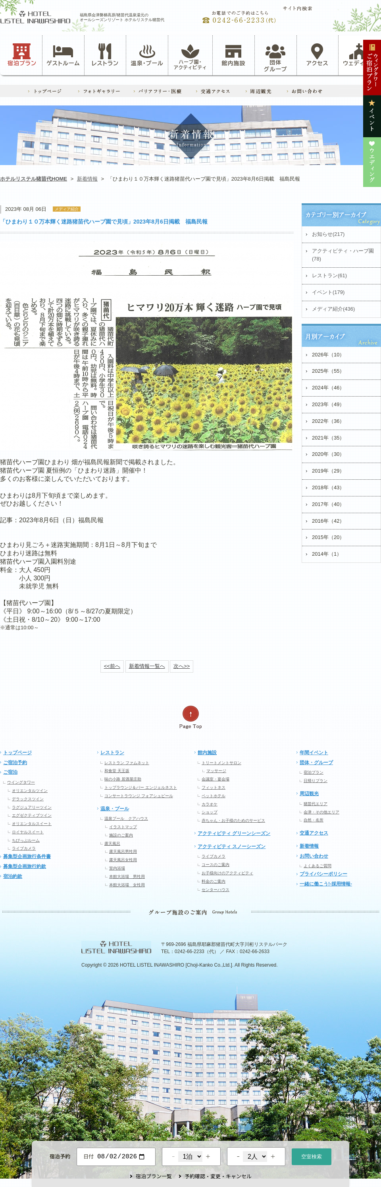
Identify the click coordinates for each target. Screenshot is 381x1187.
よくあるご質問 (317, 866)
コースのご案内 (215, 864)
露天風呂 (112, 843)
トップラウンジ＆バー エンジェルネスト (140, 787)
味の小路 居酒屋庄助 (122, 779)
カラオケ (209, 804)
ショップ (209, 812)
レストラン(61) (329, 275)
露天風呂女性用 (123, 860)
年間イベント (314, 752)
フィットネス (213, 787)
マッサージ (216, 771)
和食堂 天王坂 (116, 771)
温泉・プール (147, 54)
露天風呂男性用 (123, 851)
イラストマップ (123, 827)
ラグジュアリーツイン (32, 807)
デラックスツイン (28, 799)
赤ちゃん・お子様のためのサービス (233, 820)
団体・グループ (316, 762)
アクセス (317, 54)
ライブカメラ (24, 848)
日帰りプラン (315, 780)
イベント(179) (328, 292)
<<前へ (112, 666)
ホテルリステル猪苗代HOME (33, 179)
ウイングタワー (21, 782)
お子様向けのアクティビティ (227, 873)
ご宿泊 (10, 772)
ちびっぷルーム (26, 840)
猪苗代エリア (315, 804)
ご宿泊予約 (15, 762)
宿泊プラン (22, 54)
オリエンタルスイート (32, 823)
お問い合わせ (314, 856)
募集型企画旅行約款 (24, 866)
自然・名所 (313, 820)
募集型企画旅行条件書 (27, 856)
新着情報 (87, 179)
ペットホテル (213, 796)
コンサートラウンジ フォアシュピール (138, 796)
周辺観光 (309, 793)
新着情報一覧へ (147, 666)
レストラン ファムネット (126, 763)
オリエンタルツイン (30, 790)
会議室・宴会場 (215, 779)
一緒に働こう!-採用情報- (326, 884)
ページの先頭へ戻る (190, 717)
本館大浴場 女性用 (127, 885)
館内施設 (233, 54)
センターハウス (215, 889)
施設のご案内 (121, 835)
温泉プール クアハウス (126, 818)
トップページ (17, 752)
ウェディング (359, 54)
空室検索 (311, 1156)
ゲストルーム (63, 54)
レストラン (105, 54)
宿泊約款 (12, 876)
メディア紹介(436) (333, 309)
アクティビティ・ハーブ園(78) (343, 255)
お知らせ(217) (328, 234)
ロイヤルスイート (28, 832)
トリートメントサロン (221, 763)
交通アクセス (314, 833)
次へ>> (181, 666)
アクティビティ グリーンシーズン (234, 833)
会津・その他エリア (321, 812)
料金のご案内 (213, 881)
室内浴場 (117, 868)
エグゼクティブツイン (32, 815)
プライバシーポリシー (323, 874)
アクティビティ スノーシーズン (232, 846)
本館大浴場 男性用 (127, 876)
